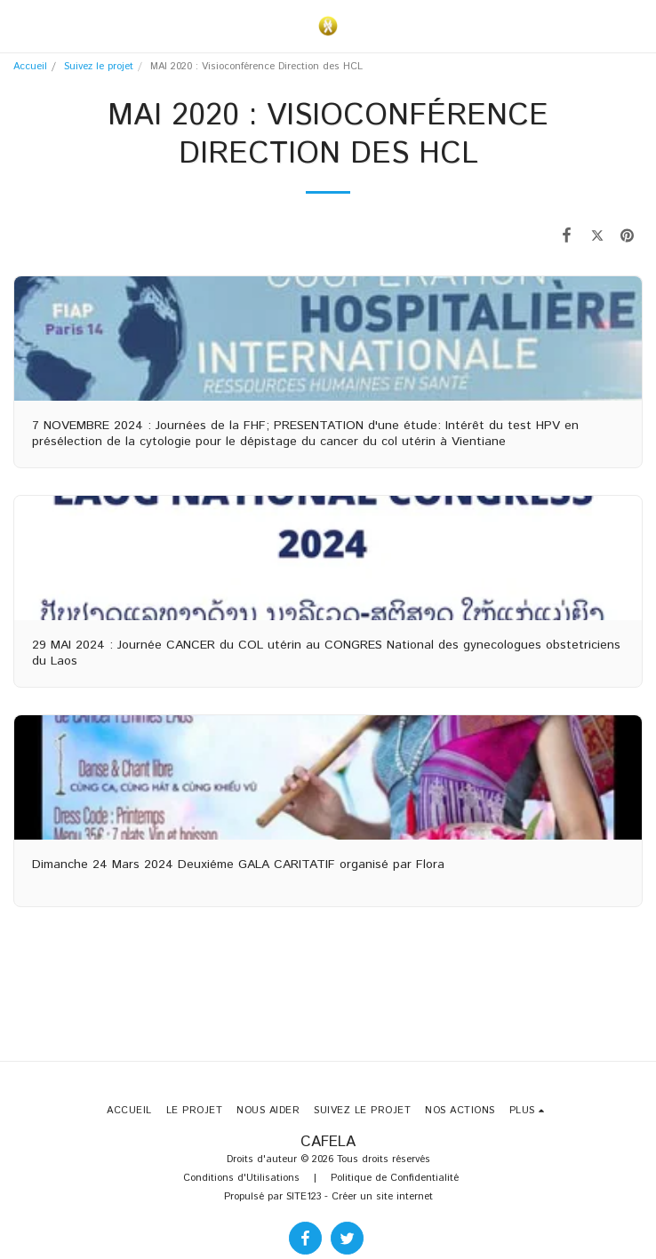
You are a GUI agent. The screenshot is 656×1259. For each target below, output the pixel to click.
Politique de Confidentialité (395, 1178)
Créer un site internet (382, 1197)
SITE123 (303, 1197)
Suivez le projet (98, 67)
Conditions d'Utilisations (241, 1178)
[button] (19, 25)
